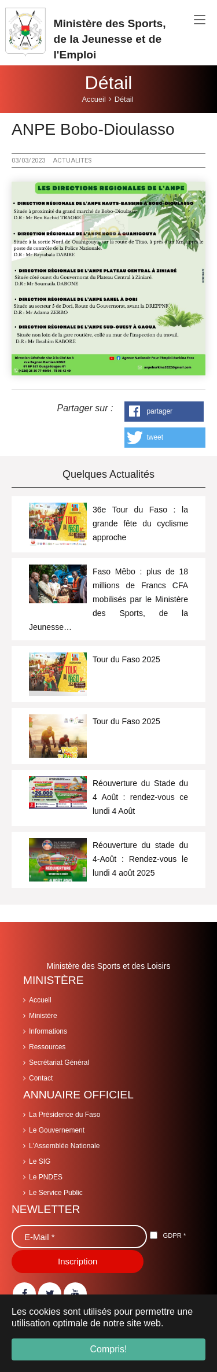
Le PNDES (45, 1177)
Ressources (47, 1047)
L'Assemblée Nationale (64, 1146)
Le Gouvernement (56, 1130)
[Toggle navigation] (199, 20)
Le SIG (39, 1161)
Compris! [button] (108, 1349)
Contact (41, 1078)
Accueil (40, 1000)
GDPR (174, 1235)
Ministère (43, 1016)
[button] (164, 411)
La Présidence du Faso (64, 1115)
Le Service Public (56, 1193)
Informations (48, 1031)
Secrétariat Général (59, 1062)
